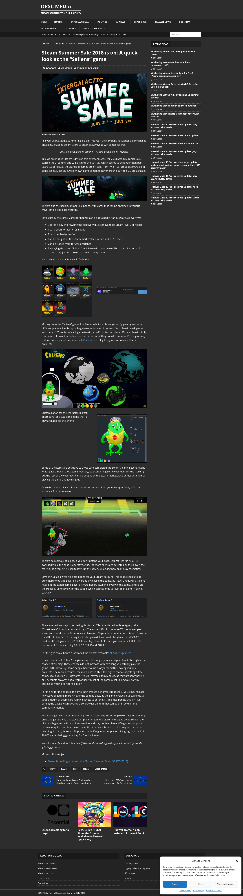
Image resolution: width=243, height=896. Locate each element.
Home (44, 21)
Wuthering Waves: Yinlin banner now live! (173, 105)
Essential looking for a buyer (55, 831)
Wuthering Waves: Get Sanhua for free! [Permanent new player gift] (172, 74)
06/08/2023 (157, 147)
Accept (175, 884)
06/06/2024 (157, 109)
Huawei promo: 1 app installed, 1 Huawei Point (128, 831)
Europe (58, 21)
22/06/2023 (157, 171)
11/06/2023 (157, 182)
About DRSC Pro (45, 873)
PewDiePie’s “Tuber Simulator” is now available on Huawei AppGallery (90, 834)
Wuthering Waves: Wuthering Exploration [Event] (173, 53)
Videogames (101, 769)
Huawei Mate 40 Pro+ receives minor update (175, 135)
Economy (184, 21)
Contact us (43, 883)
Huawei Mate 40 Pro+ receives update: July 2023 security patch (174, 153)
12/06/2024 (157, 58)
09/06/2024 (157, 79)
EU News (120, 21)
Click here (89, 340)
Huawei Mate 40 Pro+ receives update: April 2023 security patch (174, 188)
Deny (200, 884)
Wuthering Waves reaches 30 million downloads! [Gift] (170, 64)
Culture (69, 28)
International (80, 21)
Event (52, 769)
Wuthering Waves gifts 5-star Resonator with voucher (175, 115)
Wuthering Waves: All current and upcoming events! (175, 96)
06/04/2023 (157, 204)
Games (64, 769)
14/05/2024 (157, 131)
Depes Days (140, 21)
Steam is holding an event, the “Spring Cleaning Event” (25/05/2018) (88, 761)
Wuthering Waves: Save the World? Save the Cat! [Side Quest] (174, 85)
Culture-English (92, 67)
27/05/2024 (157, 120)
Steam (86, 769)
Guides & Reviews (93, 28)
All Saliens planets (120, 653)
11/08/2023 (157, 139)
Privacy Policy (185, 890)
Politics (102, 21)
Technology (48, 28)
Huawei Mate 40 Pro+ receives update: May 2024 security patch (174, 126)
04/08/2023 (157, 158)
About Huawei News (47, 868)
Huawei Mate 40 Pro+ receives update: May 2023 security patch (174, 177)
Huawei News (163, 21)
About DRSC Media (214, 890)
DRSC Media (66, 67)
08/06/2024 (157, 101)
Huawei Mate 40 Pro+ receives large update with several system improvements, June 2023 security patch (175, 165)
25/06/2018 (51, 67)
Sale (75, 769)
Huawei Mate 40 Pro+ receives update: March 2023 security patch (175, 199)
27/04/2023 (157, 193)
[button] (236, 860)
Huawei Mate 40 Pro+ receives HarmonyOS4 (174, 143)
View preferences (226, 884)
